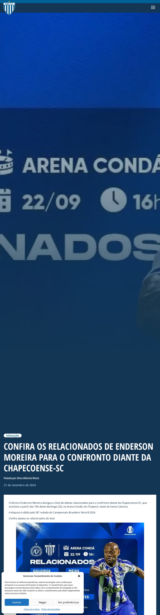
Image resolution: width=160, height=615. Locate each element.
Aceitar (17, 602)
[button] (79, 576)
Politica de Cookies (32, 609)
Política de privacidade (50, 609)
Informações (12, 435)
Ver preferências (68, 602)
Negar (42, 602)
